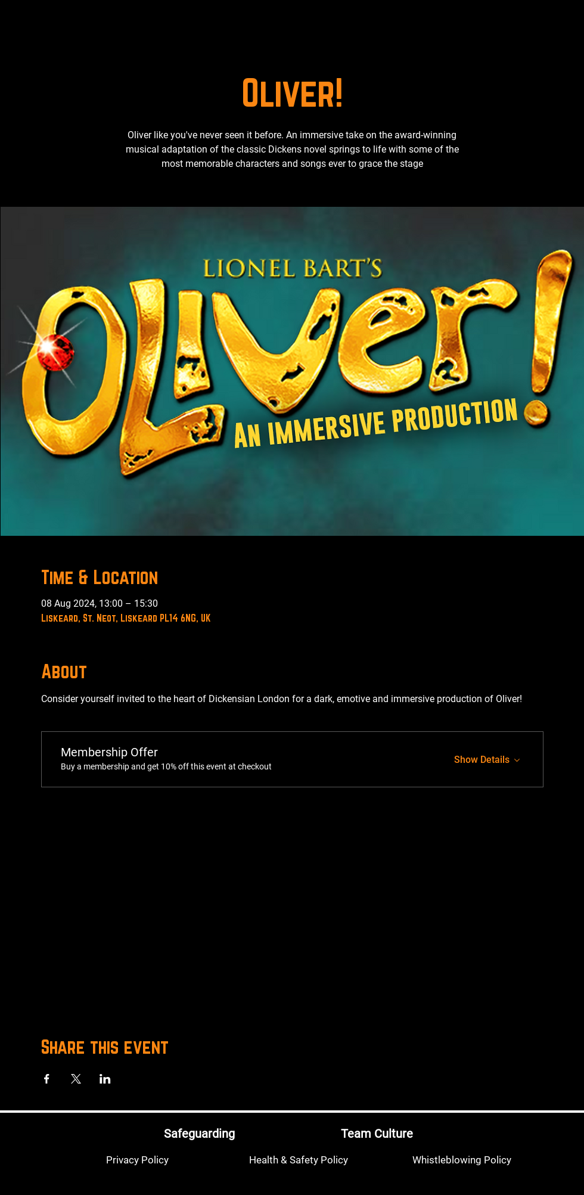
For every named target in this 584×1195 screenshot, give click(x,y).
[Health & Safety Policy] (299, 1160)
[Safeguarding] (199, 1133)
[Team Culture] (376, 1133)
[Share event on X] (76, 1079)
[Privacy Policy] (137, 1160)
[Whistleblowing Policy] (462, 1160)
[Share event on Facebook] (46, 1079)
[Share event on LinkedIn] (105, 1079)
